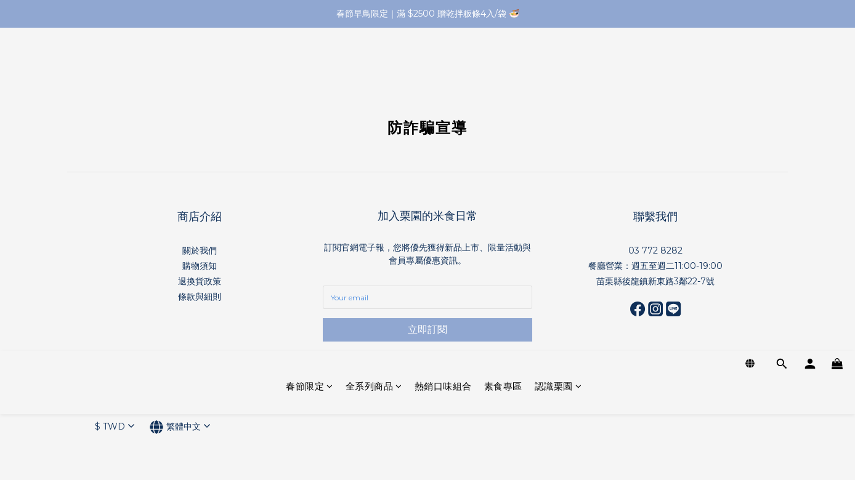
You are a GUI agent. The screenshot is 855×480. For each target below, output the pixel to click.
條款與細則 (199, 296)
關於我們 (199, 250)
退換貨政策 (199, 281)
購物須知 (199, 265)
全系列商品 (374, 63)
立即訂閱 (427, 329)
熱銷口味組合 (443, 63)
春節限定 (309, 63)
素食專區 (503, 63)
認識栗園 (558, 63)
